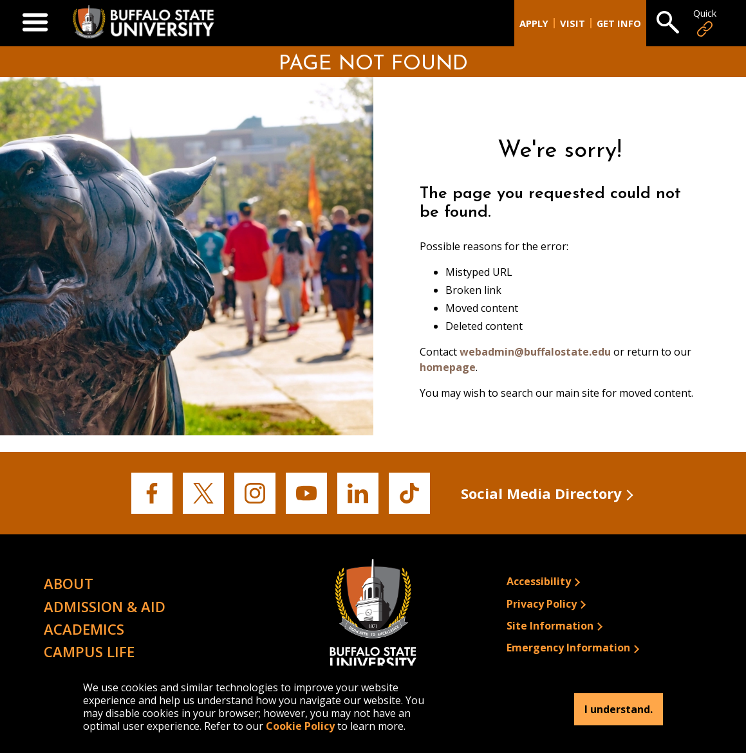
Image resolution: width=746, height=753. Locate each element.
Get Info (619, 23)
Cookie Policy (300, 726)
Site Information (550, 626)
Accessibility (539, 581)
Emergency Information (568, 647)
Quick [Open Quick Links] (704, 23)
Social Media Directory (541, 493)
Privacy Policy (542, 604)
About (68, 583)
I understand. (618, 709)
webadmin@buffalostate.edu (535, 352)
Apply (533, 23)
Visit (572, 23)
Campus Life (89, 651)
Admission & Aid (104, 606)
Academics (84, 629)
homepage (448, 367)
